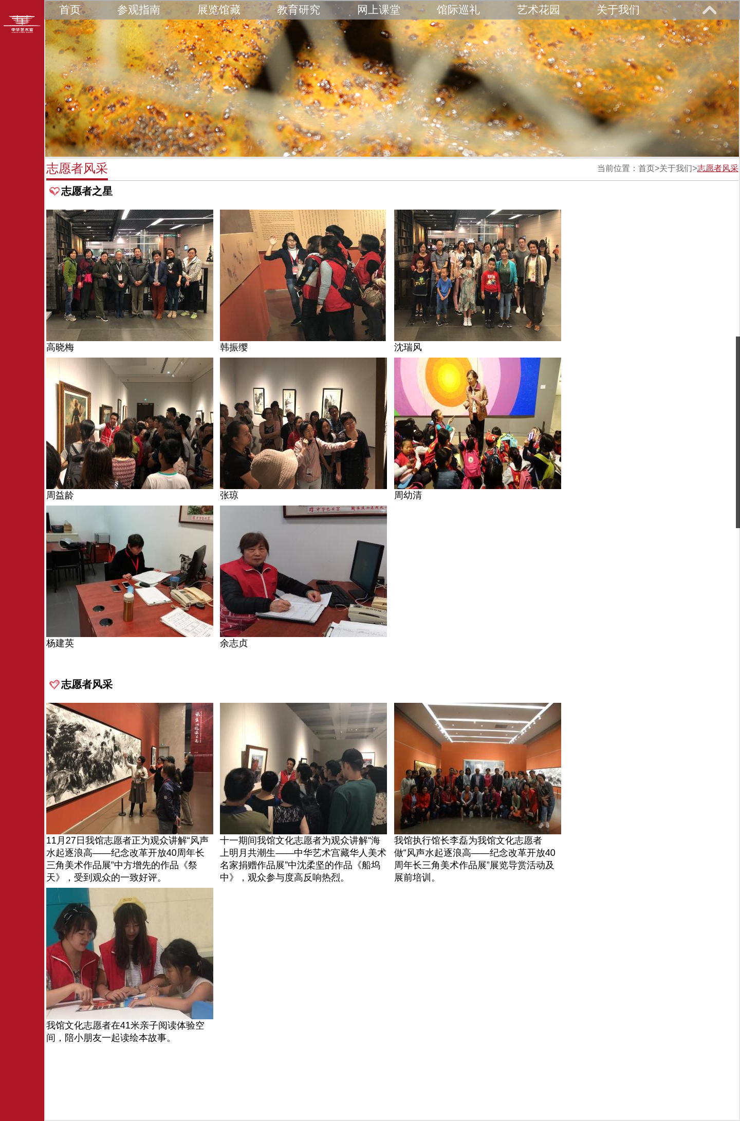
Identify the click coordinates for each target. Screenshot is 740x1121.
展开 (709, 10)
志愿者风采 (717, 168)
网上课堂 (378, 9)
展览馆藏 (218, 9)
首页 (70, 9)
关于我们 (618, 9)
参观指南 (138, 9)
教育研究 (298, 9)
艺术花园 (538, 9)
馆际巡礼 (458, 9)
